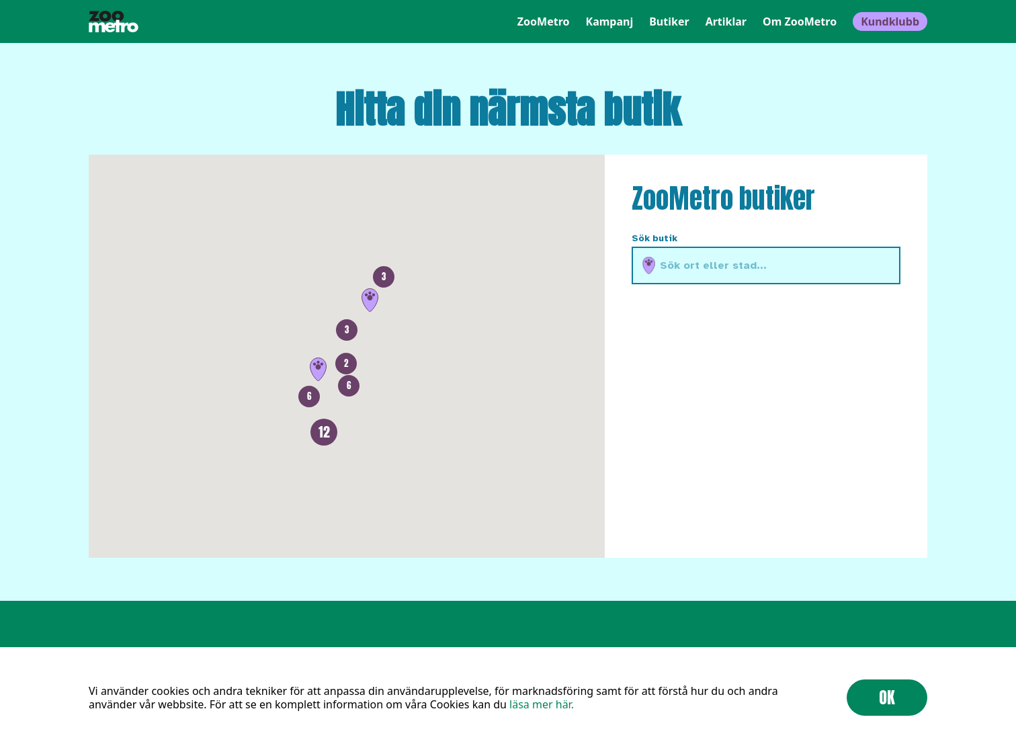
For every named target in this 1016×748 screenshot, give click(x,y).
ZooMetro (543, 21)
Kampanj (610, 21)
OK (887, 697)
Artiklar (726, 21)
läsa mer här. (541, 704)
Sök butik (654, 238)
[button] (370, 300)
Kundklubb (890, 21)
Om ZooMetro (800, 21)
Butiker (669, 21)
